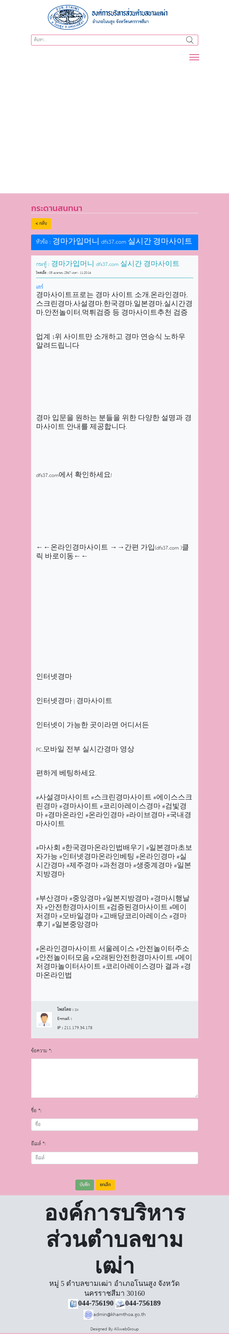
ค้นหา (190, 40)
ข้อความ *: (41, 1051)
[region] (114, 124)
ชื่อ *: (36, 1110)
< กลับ (41, 223)
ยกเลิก (105, 1185)
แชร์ (39, 287)
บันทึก (85, 1185)
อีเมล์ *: (38, 1144)
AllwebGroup (126, 1329)
